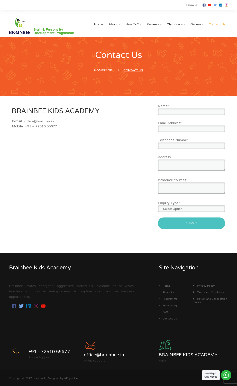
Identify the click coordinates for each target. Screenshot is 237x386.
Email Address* (170, 123)
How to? (133, 24)
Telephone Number (173, 140)
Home (98, 24)
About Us (166, 292)
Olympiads (176, 24)
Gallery (196, 24)
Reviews (153, 24)
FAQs (164, 312)
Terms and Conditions (208, 292)
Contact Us (217, 24)
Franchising (168, 305)
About (114, 24)
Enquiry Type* (169, 203)
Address (164, 157)
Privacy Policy (204, 285)
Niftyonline (71, 378)
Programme (168, 298)
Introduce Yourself (172, 180)
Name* (163, 106)
